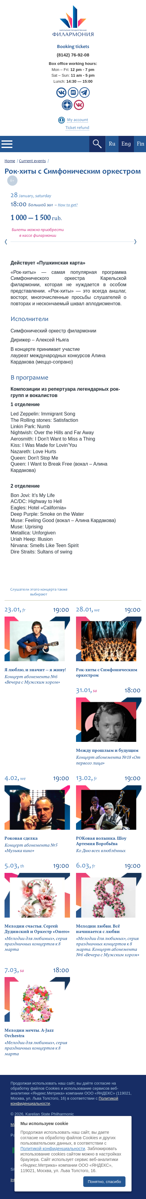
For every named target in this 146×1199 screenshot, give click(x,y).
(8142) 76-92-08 (73, 54)
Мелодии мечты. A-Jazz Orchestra (29, 1033)
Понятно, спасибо (104, 1181)
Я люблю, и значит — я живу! (35, 670)
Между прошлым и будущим (107, 750)
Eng (126, 143)
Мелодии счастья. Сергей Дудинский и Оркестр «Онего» (37, 929)
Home (10, 161)
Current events (32, 161)
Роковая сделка (21, 838)
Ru (112, 143)
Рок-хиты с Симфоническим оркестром (106, 672)
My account (77, 120)
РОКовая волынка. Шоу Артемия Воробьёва (101, 841)
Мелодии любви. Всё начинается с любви (98, 929)
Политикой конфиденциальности (53, 1148)
